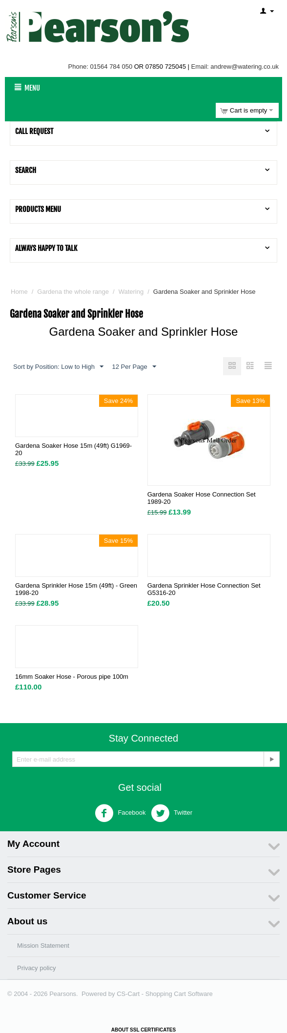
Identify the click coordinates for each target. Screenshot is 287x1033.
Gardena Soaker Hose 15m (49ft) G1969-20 (73, 449)
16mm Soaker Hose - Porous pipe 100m (71, 676)
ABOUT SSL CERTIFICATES (143, 1030)
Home (19, 291)
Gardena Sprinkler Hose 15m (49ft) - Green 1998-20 (76, 589)
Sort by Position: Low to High (58, 367)
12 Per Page (134, 367)
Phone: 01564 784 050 (100, 66)
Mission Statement (43, 945)
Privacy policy (36, 968)
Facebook (120, 813)
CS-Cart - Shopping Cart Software (165, 993)
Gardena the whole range (73, 291)
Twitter (172, 813)
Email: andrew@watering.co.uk (235, 66)
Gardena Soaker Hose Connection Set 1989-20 (201, 498)
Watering (131, 291)
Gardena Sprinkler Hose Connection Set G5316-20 (204, 589)
